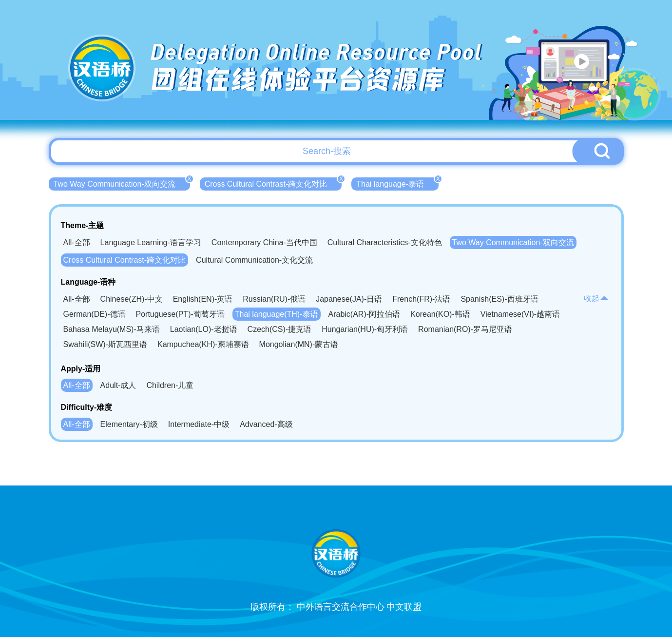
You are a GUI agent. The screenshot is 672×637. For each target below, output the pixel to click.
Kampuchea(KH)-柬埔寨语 (203, 344)
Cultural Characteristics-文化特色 (384, 242)
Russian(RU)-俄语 (274, 299)
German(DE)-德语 (94, 314)
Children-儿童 (169, 385)
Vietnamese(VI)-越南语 (520, 314)
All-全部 (76, 242)
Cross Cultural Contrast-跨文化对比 (273, 182)
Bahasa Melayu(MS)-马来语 (111, 329)
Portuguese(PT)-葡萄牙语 (180, 314)
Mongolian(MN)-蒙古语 (299, 344)
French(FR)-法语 (421, 299)
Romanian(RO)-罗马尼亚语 (465, 329)
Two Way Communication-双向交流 (122, 182)
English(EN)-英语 (203, 299)
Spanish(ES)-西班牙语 (499, 299)
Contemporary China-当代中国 (264, 242)
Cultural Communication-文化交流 (254, 260)
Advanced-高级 (266, 424)
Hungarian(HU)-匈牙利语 (365, 329)
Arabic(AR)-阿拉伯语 (364, 314)
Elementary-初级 (129, 424)
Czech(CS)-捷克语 (280, 329)
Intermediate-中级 (199, 424)
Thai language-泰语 (397, 182)
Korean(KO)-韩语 (440, 314)
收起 (596, 298)
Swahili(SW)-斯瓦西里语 (105, 344)
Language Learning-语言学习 (150, 242)
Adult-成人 (118, 385)
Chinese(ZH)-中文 (131, 299)
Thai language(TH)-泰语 (276, 314)
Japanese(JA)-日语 (349, 299)
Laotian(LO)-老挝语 (203, 329)
